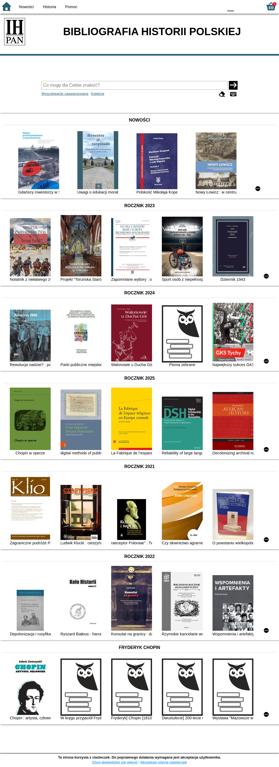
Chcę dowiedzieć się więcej (114, 762)
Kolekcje (97, 94)
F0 (230, 6)
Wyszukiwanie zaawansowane (65, 94)
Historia (49, 7)
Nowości (26, 7)
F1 (239, 6)
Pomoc (71, 7)
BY (218, 6)
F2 (252, 6)
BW (195, 6)
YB (207, 6)
